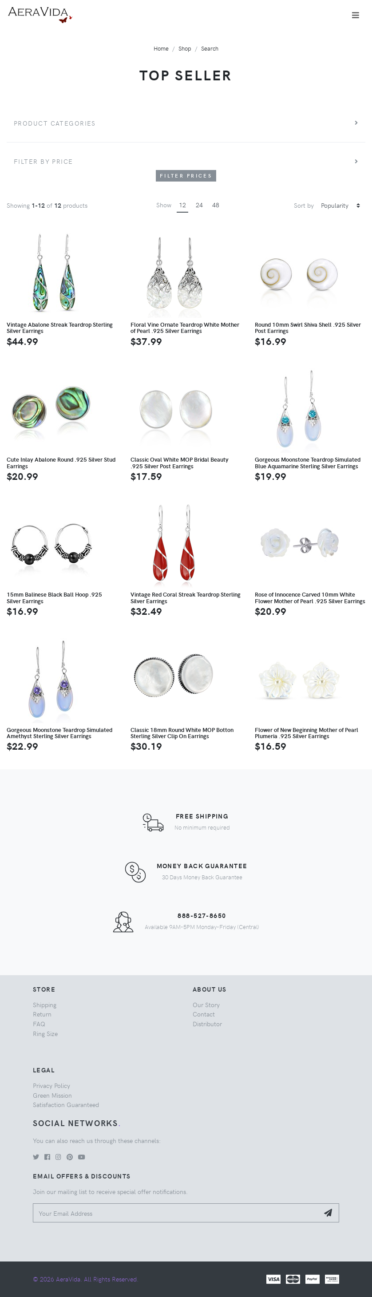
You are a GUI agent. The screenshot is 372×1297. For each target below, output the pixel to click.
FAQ (39, 1023)
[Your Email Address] (176, 1212)
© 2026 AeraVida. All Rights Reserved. (86, 1278)
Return (42, 1013)
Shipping (44, 1004)
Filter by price (43, 161)
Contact (204, 1013)
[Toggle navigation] (355, 15)
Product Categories (55, 123)
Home (161, 48)
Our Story (206, 1004)
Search (209, 48)
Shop (184, 48)
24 (199, 204)
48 (215, 204)
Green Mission (52, 1095)
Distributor (207, 1023)
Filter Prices (186, 175)
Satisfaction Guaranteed (66, 1104)
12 (182, 204)
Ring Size (45, 1033)
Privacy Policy (51, 1085)
